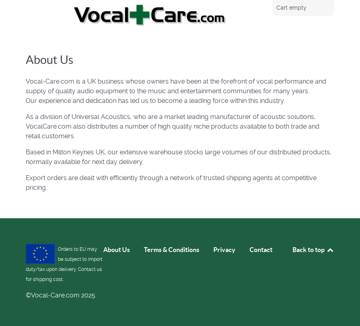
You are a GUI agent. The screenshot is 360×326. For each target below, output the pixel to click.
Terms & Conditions (171, 249)
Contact (261, 249)
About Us (116, 249)
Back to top (313, 249)
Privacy (224, 249)
